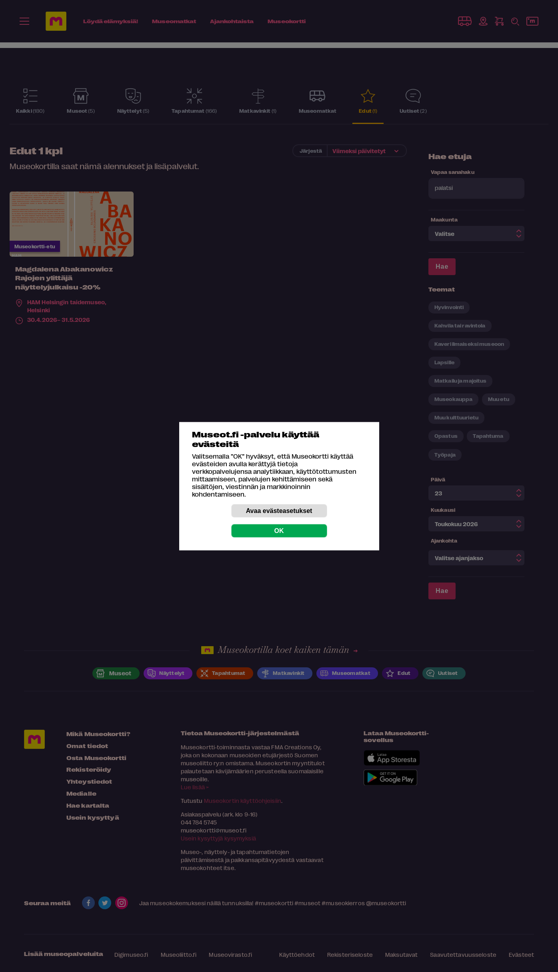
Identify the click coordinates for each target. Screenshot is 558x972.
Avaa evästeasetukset (279, 510)
